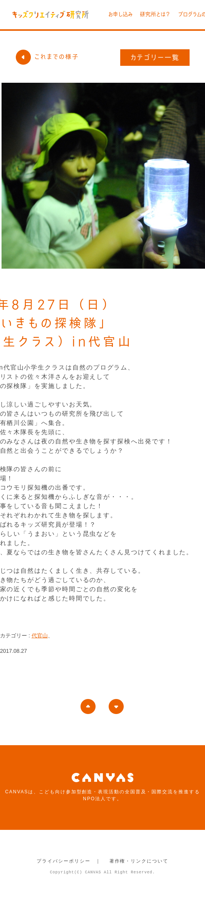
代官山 (40, 635)
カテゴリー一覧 (155, 57)
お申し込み (120, 14)
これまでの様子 (47, 57)
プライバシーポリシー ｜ (69, 861)
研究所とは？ (155, 14)
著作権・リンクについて (138, 861)
